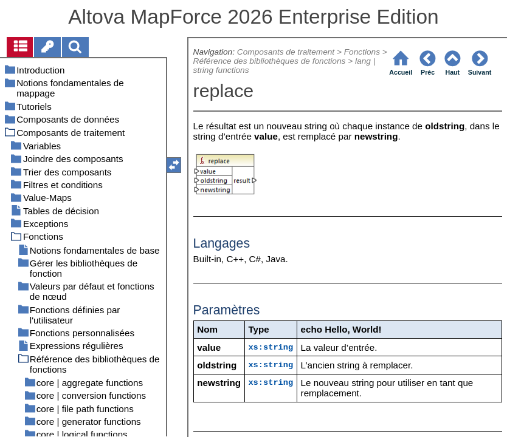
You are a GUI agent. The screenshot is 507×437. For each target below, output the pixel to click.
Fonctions (362, 51)
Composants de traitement (285, 51)
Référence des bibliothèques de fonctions (269, 61)
